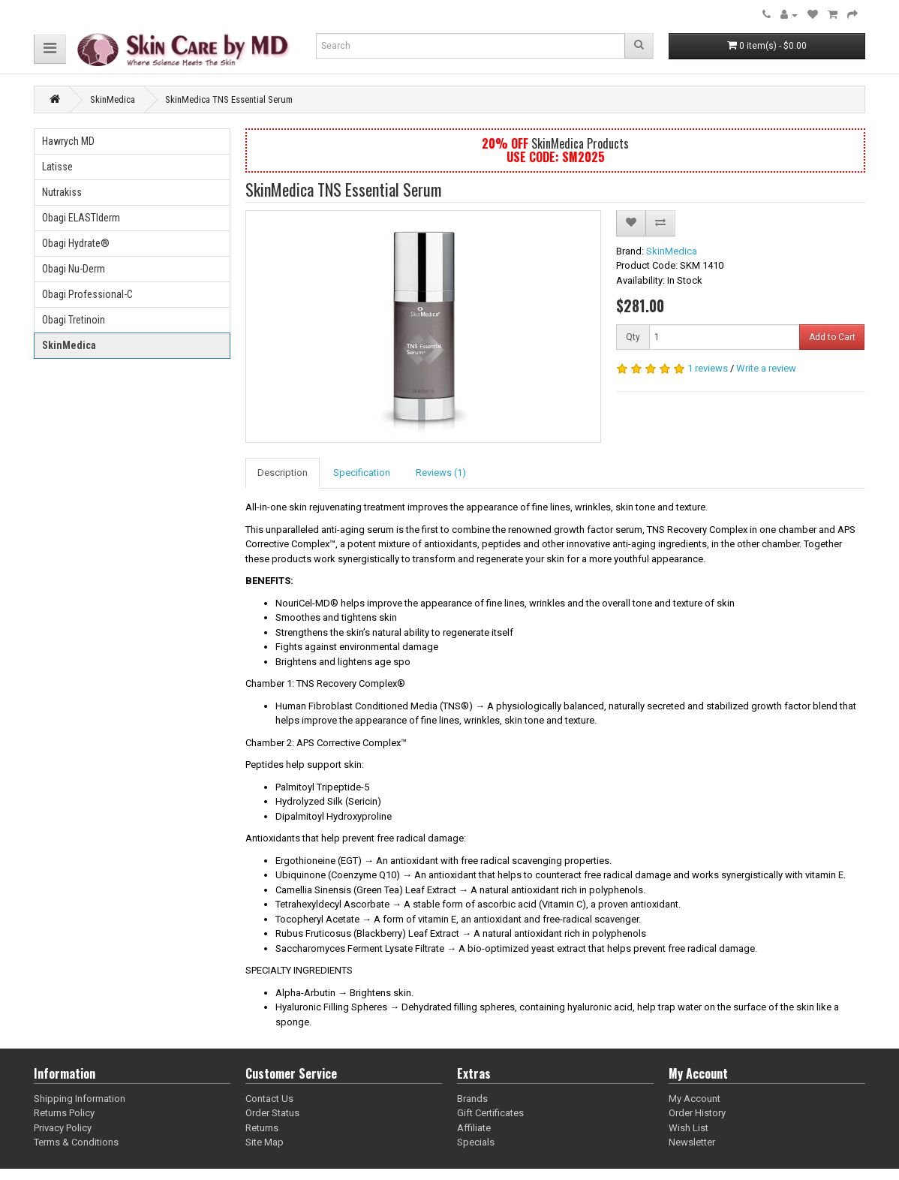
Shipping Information (79, 1098)
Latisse (57, 167)
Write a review (766, 368)
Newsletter (692, 1142)
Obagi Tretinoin (73, 320)
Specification (361, 472)
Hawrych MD (68, 141)
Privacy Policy (63, 1127)
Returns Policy (64, 1112)
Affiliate (474, 1127)
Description (282, 472)
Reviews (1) (441, 472)
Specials (476, 1142)
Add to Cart (832, 337)
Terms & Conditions (76, 1142)
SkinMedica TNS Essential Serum (229, 99)
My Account (694, 1098)
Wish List (688, 1127)
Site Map (264, 1142)
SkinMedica (112, 99)
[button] (50, 49)
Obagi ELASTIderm (81, 218)
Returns (261, 1127)
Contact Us (269, 1098)
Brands (472, 1098)
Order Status (272, 1112)
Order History (697, 1112)
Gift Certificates (490, 1112)
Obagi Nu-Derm (73, 269)
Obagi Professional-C (87, 294)
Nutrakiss (62, 192)
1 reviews (707, 368)
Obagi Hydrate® (76, 243)
